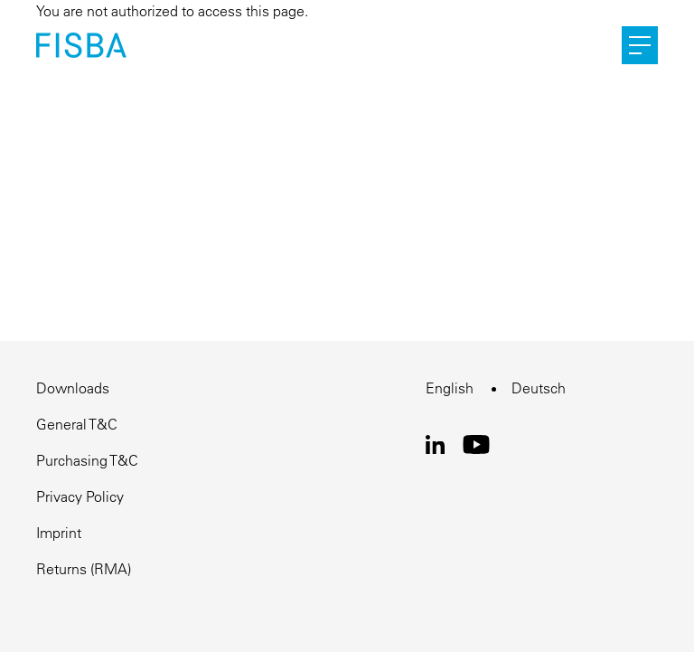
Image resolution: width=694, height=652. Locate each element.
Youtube (477, 444)
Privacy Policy (80, 496)
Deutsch (538, 388)
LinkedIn (435, 444)
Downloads (72, 388)
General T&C (76, 424)
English (450, 388)
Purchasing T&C (87, 460)
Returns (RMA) (83, 569)
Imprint (58, 533)
